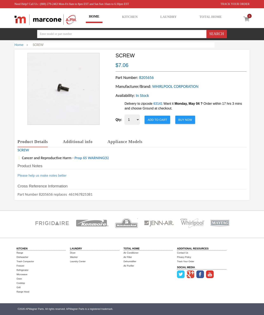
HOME (94, 16)
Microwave (21, 274)
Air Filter (128, 257)
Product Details (33, 141)
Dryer (72, 253)
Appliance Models (125, 141)
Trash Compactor (25, 261)
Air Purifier (129, 265)
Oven (19, 278)
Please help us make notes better (42, 175)
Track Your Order (185, 261)
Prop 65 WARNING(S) (91, 157)
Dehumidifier (130, 261)
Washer (74, 257)
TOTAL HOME (210, 17)
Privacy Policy (184, 257)
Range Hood (22, 291)
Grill (18, 287)
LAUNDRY (168, 17)
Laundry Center (78, 261)
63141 (158, 103)
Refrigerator (22, 270)
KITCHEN (130, 17)
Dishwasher (22, 257)
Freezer (20, 265)
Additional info (77, 141)
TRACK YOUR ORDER (235, 4)
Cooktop (20, 283)
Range (19, 253)
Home (19, 44)
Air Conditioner (131, 253)
